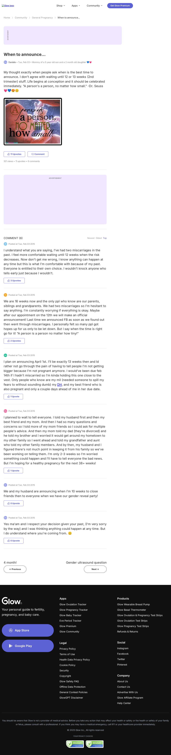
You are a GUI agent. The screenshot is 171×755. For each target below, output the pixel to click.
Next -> (95, 569)
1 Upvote (13, 396)
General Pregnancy (42, 17)
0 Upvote (13, 503)
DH (59, 384)
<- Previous (15, 569)
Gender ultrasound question (86, 562)
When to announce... (69, 17)
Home (7, 17)
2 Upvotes (14, 340)
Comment (38, 154)
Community (21, 17)
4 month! (10, 562)
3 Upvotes (14, 280)
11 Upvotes (14, 154)
